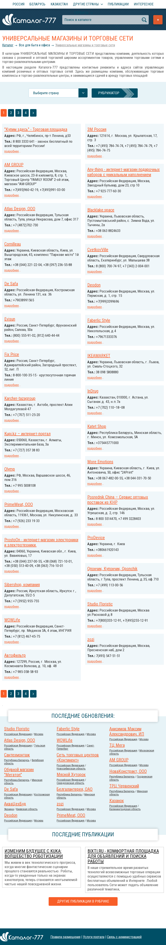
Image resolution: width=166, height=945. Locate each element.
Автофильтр (98, 671)
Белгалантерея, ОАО (75, 805)
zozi (7, 653)
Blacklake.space (100, 213)
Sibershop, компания (105, 597)
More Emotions (17, 469)
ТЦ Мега (117, 761)
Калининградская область (125, 825)
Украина (9, 825)
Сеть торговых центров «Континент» (78, 773)
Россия (18, 4)
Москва (38, 750)
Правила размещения (65, 937)
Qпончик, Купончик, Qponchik (29, 579)
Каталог (7, 45)
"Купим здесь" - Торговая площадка (35, 129)
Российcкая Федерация (18, 750)
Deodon (94, 291)
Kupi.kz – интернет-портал (110, 440)
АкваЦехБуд (15, 820)
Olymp (92, 475)
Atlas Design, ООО (19, 207)
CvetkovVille (97, 252)
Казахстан (59, 4)
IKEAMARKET (15, 364)
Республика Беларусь (16, 776)
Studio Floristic (17, 618)
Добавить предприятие (158, 19)
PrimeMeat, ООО (101, 510)
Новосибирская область (71, 784)
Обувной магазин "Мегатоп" (19, 788)
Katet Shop (13, 434)
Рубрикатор (108, 93)
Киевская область (27, 825)
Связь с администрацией (124, 937)
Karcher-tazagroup (102, 405)
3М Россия (96, 129)
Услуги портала (93, 937)
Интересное (143, 4)
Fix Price (94, 361)
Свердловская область (70, 799)
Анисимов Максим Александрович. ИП (126, 747)
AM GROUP (13, 164)
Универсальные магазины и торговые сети (85, 45)
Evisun (92, 326)
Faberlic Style (15, 329)
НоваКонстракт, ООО (128, 787)
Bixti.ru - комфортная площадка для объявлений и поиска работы (123, 872)
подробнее (11, 151)
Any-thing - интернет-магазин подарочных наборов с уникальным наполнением (123, 171)
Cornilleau (12, 247)
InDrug (9, 399)
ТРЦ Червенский (124, 802)
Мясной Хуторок (71, 790)
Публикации (118, 4)
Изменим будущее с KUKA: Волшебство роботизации (34, 870)
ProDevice (13, 548)
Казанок (116, 816)
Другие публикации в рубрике (83, 917)
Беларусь (37, 4)
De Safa (11, 290)
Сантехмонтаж (17, 771)
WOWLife (95, 632)
